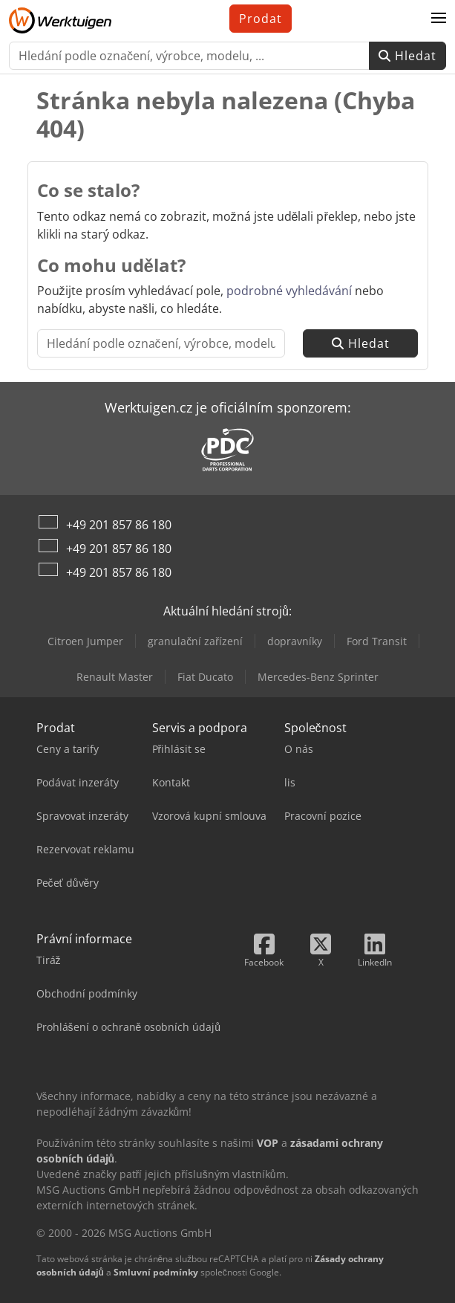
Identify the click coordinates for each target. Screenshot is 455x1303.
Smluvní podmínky (156, 1272)
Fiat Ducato (205, 677)
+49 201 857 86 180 (118, 525)
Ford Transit (377, 641)
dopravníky (294, 641)
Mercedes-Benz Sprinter (318, 677)
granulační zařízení (195, 641)
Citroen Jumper (85, 641)
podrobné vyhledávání (289, 290)
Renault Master (114, 677)
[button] (438, 18)
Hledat (407, 56)
